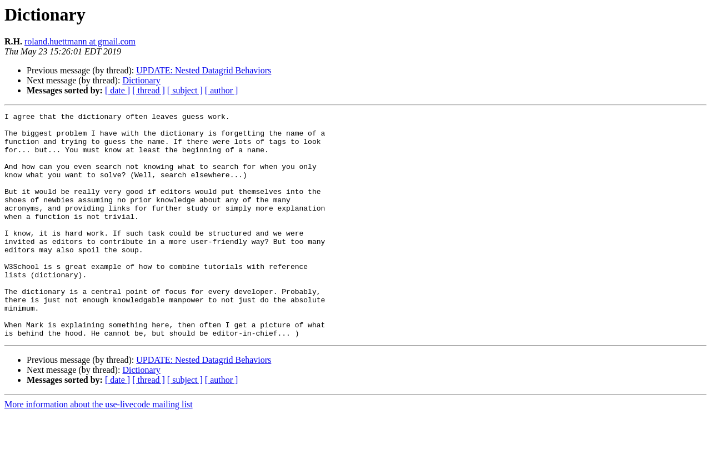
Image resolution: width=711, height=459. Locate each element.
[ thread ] (148, 90)
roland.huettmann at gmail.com (80, 41)
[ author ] (221, 90)
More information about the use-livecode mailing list (98, 449)
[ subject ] (185, 90)
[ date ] (117, 90)
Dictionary (141, 80)
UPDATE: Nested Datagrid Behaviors (203, 70)
